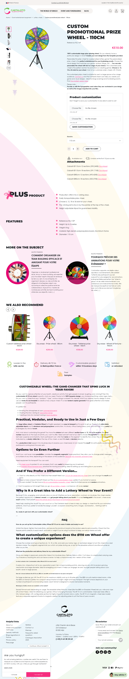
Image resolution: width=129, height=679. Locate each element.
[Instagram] (105, 652)
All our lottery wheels (58, 486)
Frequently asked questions (31, 634)
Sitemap (28, 630)
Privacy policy (11, 640)
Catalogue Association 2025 (33, 639)
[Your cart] (122, 11)
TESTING (28, 625)
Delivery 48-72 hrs (48, 363)
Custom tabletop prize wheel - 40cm (19, 345)
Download (103, 166)
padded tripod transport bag (31, 466)
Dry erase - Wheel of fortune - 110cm (109, 345)
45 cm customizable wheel (63, 480)
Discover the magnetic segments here (78, 456)
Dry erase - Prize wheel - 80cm (49, 344)
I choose (14, 674)
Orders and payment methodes (13, 629)
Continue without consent (38, 646)
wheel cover (25, 464)
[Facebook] (97, 652)
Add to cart (92, 149)
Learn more (8, 667)
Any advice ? (120, 675)
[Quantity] (73, 148)
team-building (52, 415)
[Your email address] (109, 640)
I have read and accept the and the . (110, 633)
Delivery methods (12, 632)
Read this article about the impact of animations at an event (58, 499)
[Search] (110, 11)
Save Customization (82, 127)
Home (8, 17)
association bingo (46, 413)
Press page (10, 642)
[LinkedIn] (109, 652)
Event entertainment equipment (21, 17)
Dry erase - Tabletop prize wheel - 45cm (79, 345)
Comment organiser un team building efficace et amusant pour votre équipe (46, 260)
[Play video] (9, 68)
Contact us (79, 76)
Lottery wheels (38, 17)
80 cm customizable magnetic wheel (56, 482)
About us (9, 625)
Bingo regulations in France (13, 636)
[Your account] (116, 11)
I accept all (38, 674)
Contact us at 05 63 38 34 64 (60, 3)
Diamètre (70, 136)
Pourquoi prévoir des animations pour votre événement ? (105, 260)
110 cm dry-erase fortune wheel (76, 475)
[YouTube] (101, 652)
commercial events (50, 410)
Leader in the (20, 363)
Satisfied (115, 363)
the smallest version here (79, 81)
